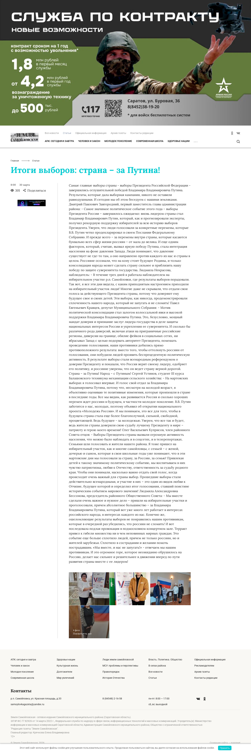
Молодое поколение (118, 141)
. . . (195, 141)
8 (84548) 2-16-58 (112, 698)
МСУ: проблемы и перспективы (120, 665)
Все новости (52, 133)
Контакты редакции (141, 133)
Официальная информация (91, 133)
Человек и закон (89, 141)
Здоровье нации (179, 141)
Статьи (153, 677)
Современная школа (149, 141)
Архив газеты (118, 133)
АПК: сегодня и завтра (59, 141)
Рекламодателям (204, 665)
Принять (225, 748)
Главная (15, 161)
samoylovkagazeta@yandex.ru (27, 704)
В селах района (157, 665)
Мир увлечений (65, 677)
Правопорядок (111, 671)
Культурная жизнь (67, 665)
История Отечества (113, 677)
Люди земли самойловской (118, 659)
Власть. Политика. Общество (165, 659)
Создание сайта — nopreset (225, 742)
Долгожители (64, 671)
